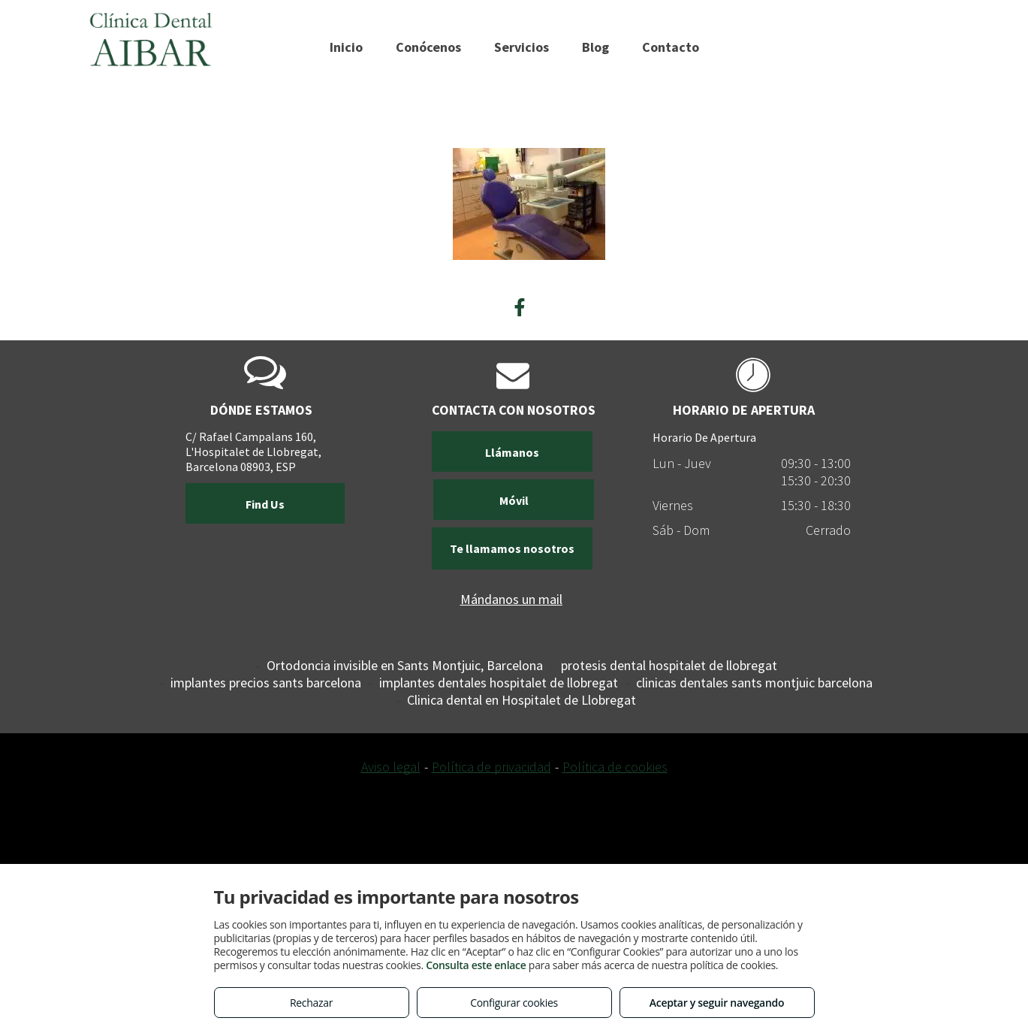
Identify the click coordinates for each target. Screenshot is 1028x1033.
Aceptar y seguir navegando (717, 1002)
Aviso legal (391, 766)
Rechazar (311, 1002)
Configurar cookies (514, 1002)
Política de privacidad (491, 766)
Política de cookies (615, 766)
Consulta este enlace (476, 965)
